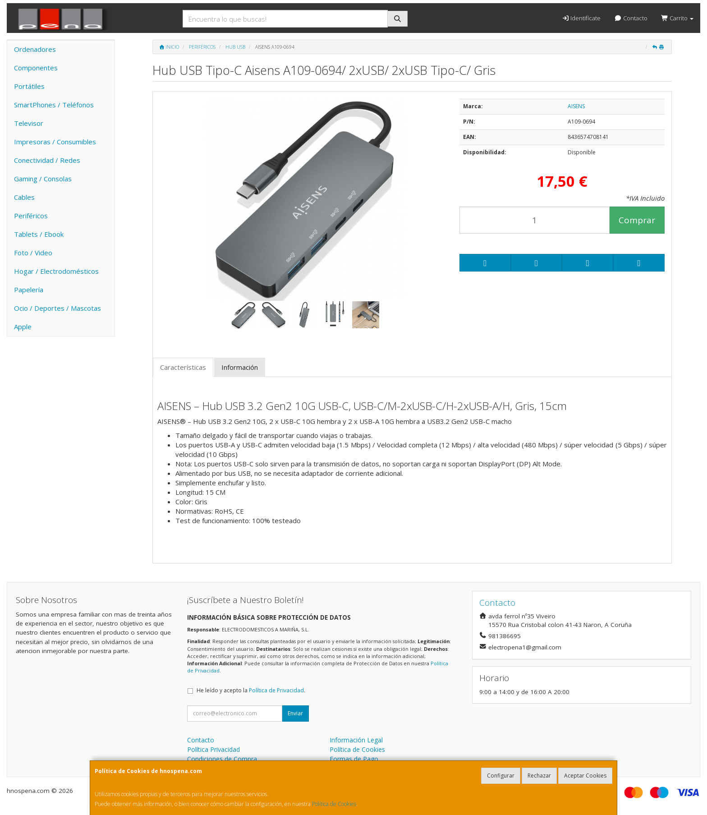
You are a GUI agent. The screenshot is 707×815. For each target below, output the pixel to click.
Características (183, 367)
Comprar (637, 220)
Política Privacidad (213, 749)
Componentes (36, 67)
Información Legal (356, 740)
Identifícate (581, 18)
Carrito (677, 18)
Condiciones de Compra (222, 759)
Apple (23, 326)
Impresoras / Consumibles (55, 141)
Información (239, 367)
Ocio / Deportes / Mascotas (57, 308)
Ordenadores (35, 49)
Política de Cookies (334, 804)
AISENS (576, 106)
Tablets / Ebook (39, 234)
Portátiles (29, 86)
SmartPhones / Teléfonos (54, 104)
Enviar (295, 713)
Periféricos (31, 215)
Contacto (630, 18)
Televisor (28, 123)
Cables (24, 197)
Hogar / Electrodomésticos (56, 271)
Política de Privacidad (276, 690)
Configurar (500, 775)
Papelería (28, 289)
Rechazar (539, 775)
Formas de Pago (354, 759)
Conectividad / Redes (47, 160)
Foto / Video (33, 252)
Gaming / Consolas (43, 178)
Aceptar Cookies (585, 775)
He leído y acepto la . (251, 690)
